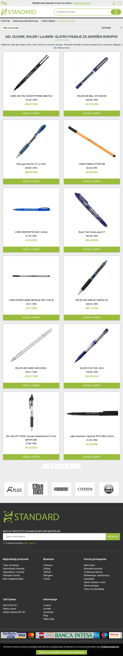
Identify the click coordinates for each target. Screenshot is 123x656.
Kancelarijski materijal (13, 568)
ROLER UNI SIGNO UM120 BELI (31, 368)
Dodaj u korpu (31, 113)
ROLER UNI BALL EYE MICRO (92, 96)
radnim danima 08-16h (14, 612)
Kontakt (47, 608)
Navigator (48, 575)
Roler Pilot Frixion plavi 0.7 (91, 232)
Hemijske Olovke (11, 575)
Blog (45, 615)
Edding (46, 568)
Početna (5, 21)
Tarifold (47, 572)
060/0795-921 (10, 605)
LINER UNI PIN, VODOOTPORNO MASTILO (31, 96)
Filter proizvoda (10, 28)
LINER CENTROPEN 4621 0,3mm (31, 232)
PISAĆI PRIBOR (48, 21)
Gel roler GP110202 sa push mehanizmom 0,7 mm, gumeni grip (31, 438)
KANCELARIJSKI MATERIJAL (26, 21)
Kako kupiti (89, 565)
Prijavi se (112, 536)
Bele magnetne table (13, 578)
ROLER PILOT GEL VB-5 (92, 368)
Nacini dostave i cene (94, 582)
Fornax (46, 578)
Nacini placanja (91, 585)
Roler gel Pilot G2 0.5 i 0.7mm (31, 164)
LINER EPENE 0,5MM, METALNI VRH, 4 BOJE (31, 300)
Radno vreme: (9, 608)
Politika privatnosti (93, 572)
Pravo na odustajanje (94, 589)
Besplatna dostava (93, 568)
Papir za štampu (11, 565)
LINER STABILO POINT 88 (92, 164)
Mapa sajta (48, 619)
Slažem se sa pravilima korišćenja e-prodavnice (61, 652)
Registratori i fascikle (13, 572)
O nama (47, 605)
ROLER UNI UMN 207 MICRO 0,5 (92, 300)
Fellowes (48, 565)
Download (48, 612)
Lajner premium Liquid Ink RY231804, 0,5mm (92, 436)
